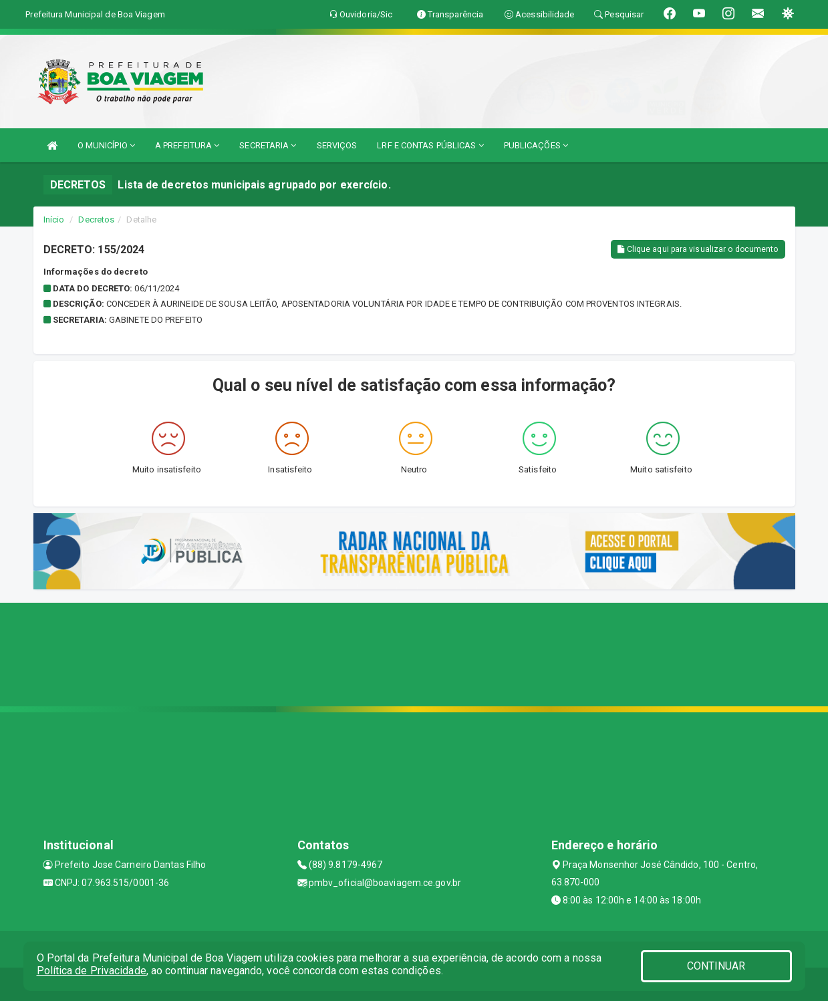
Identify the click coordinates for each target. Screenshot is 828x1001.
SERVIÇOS (337, 145)
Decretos (96, 219)
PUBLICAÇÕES (536, 145)
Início (54, 219)
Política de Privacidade (91, 970)
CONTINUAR (716, 966)
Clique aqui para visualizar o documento (697, 249)
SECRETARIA (267, 145)
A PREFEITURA (187, 145)
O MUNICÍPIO (106, 145)
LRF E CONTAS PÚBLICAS (430, 145)
